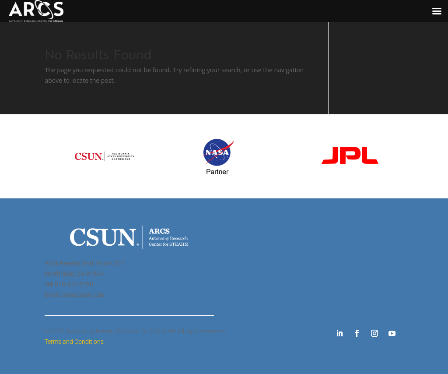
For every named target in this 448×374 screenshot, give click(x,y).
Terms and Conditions (74, 341)
